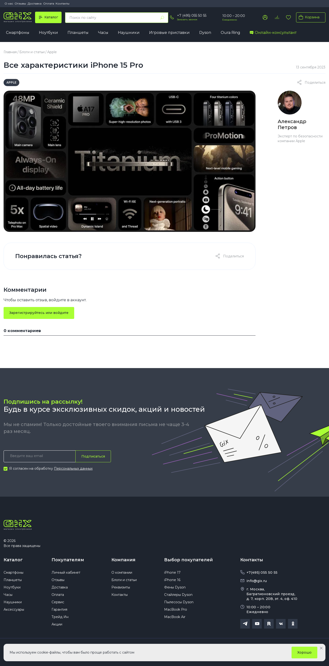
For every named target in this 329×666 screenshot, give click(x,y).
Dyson (205, 32)
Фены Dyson (175, 587)
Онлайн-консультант (273, 32)
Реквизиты (120, 587)
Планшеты (78, 32)
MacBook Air (174, 617)
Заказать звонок (187, 19)
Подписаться (93, 456)
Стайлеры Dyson (178, 595)
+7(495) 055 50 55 (261, 572)
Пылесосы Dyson (178, 602)
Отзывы (20, 3)
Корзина (308, 17)
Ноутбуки (48, 32)
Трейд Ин (60, 617)
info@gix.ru (256, 581)
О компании (121, 572)
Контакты (62, 3)
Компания (123, 559)
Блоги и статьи (32, 52)
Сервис (58, 602)
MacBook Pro (175, 609)
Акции (57, 624)
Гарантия (59, 609)
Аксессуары (14, 609)
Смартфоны (17, 32)
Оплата (48, 3)
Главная (10, 52)
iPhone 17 (172, 572)
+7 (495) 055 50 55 (191, 15)
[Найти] (162, 18)
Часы (103, 32)
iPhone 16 (172, 580)
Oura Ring (230, 32)
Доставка (35, 3)
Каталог (13, 559)
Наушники (129, 32)
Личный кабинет (66, 572)
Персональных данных (73, 468)
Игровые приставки (169, 32)
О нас (9, 3)
